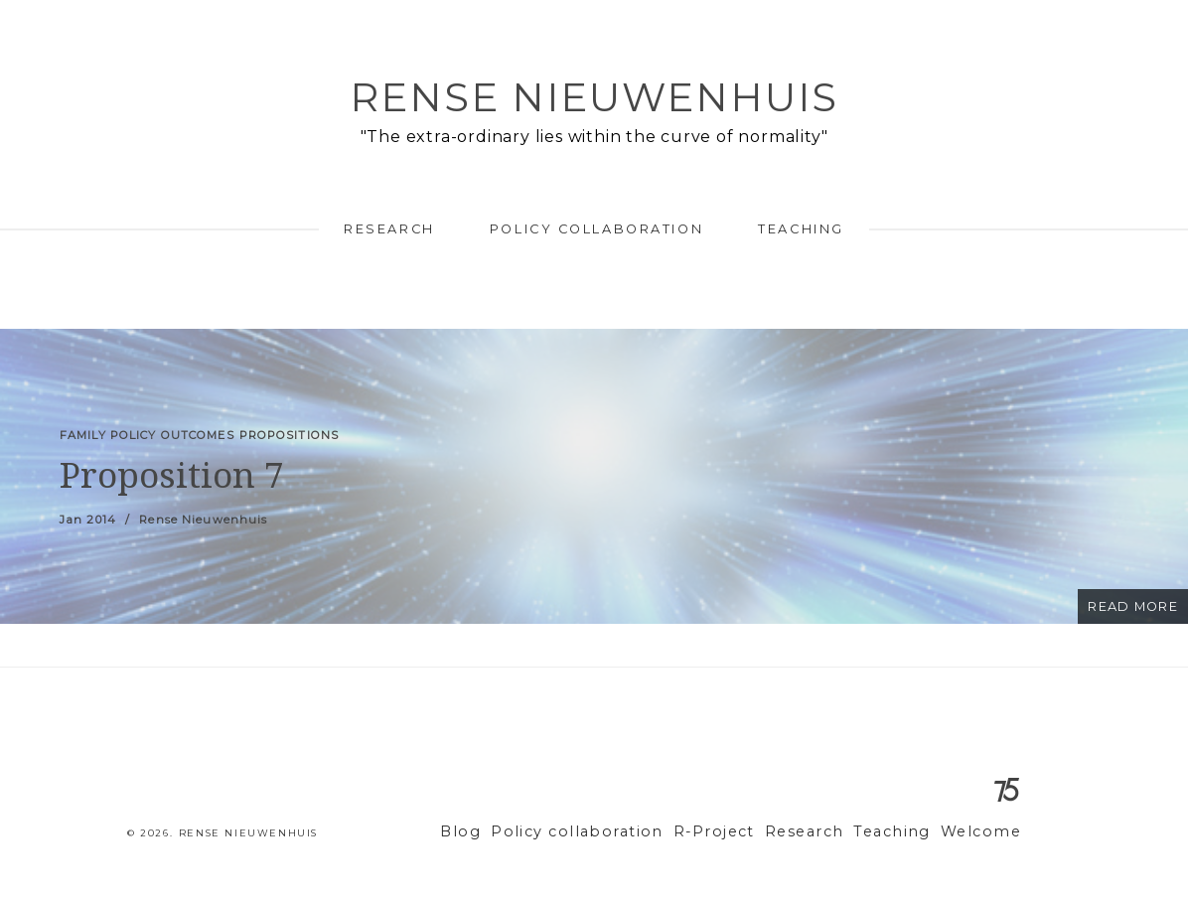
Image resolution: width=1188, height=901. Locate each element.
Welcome (985, 832)
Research (389, 229)
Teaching (800, 229)
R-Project (742, 832)
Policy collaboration (596, 229)
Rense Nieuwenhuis (594, 97)
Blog (514, 832)
